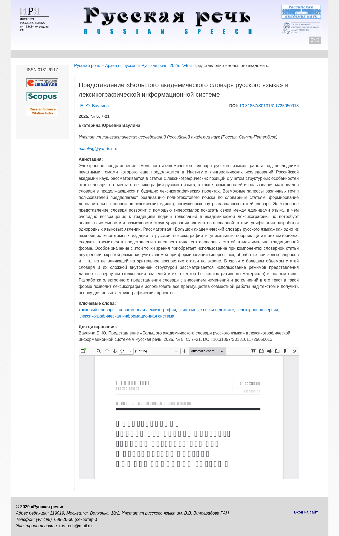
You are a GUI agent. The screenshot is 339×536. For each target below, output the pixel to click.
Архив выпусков (166, 54)
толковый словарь (96, 309)
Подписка (266, 54)
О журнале (27, 54)
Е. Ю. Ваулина (94, 106)
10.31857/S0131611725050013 (269, 106)
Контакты (59, 54)
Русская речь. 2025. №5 (164, 65)
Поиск (293, 54)
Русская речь (87, 65)
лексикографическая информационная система (127, 316)
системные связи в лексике (207, 309)
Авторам (88, 54)
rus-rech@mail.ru (75, 526)
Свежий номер (123, 54)
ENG (315, 40)
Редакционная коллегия (220, 54)
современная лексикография (147, 309)
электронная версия (258, 309)
